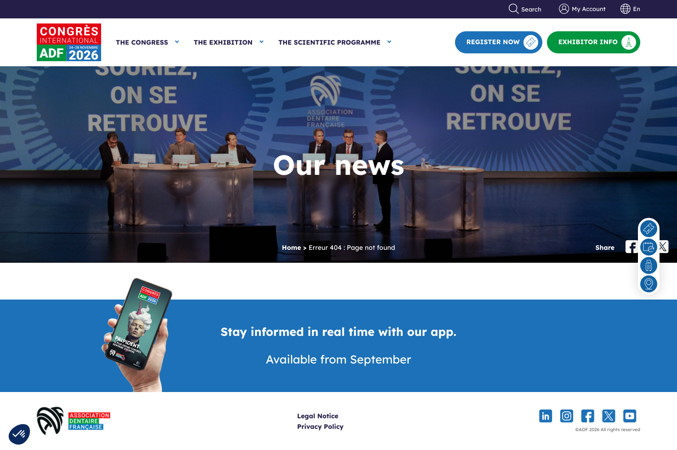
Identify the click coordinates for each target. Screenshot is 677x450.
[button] (19, 434)
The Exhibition (223, 42)
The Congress (142, 42)
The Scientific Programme (330, 42)
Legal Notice (333, 416)
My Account (582, 9)
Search (525, 9)
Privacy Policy (336, 426)
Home (291, 247)
